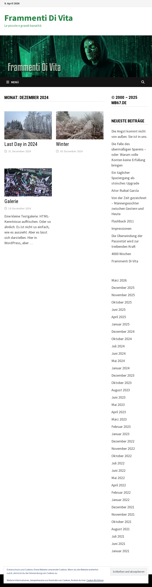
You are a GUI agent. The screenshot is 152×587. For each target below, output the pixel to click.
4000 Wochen (121, 253)
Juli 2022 (117, 463)
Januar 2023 (120, 434)
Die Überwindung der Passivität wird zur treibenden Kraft (126, 241)
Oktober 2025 (121, 302)
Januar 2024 (120, 368)
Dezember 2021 (122, 507)
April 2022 (118, 485)
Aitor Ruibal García (125, 190)
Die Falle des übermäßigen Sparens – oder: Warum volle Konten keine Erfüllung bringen (128, 154)
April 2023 (118, 412)
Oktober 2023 (121, 382)
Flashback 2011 (122, 221)
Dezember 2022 (122, 441)
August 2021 (120, 529)
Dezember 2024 (122, 331)
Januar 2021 (120, 551)
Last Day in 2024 (20, 144)
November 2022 (123, 448)
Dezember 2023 (122, 375)
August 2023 (120, 390)
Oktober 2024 (121, 339)
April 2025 (118, 317)
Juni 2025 (118, 309)
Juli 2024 (117, 346)
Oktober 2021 (121, 521)
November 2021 (123, 514)
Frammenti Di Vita (38, 17)
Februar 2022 (121, 492)
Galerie (11, 201)
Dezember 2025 (122, 287)
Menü (12, 82)
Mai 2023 (118, 404)
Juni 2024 (118, 353)
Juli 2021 (117, 536)
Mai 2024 (118, 360)
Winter (62, 144)
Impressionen (121, 228)
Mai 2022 (118, 477)
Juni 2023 (118, 397)
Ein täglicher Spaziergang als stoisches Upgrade (125, 177)
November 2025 (123, 295)
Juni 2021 (118, 543)
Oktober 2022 (121, 456)
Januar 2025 (120, 324)
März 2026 (119, 280)
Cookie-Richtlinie (95, 580)
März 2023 (119, 419)
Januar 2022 (120, 499)
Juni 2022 (118, 470)
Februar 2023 (121, 426)
